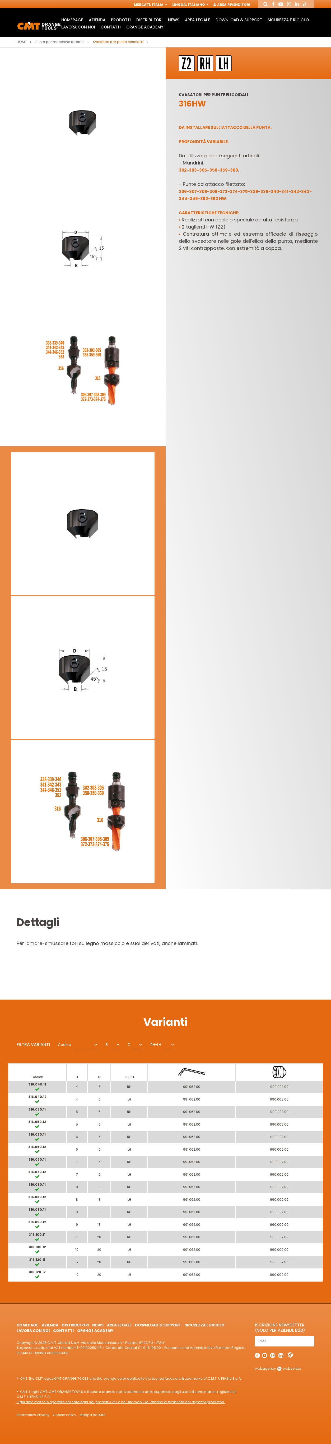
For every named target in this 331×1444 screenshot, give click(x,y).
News (173, 20)
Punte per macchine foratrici (60, 41)
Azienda (97, 20)
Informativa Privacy (33, 1414)
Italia (159, 4)
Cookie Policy (64, 1414)
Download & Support (239, 20)
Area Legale (197, 20)
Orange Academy (144, 27)
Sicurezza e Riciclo (288, 20)
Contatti (111, 27)
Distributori (149, 20)
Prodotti (121, 20)
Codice (64, 1044)
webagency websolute (278, 1368)
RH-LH (156, 1044)
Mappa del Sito (92, 1414)
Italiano (198, 4)
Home (22, 41)
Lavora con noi (78, 27)
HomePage (72, 20)
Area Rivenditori (232, 4)
